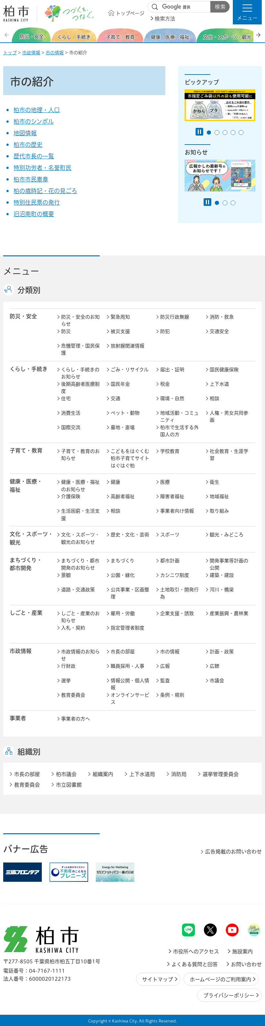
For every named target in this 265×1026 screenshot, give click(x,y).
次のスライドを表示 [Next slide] (258, 34)
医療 (165, 482)
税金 (165, 384)
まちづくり (122, 560)
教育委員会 (73, 695)
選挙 (66, 680)
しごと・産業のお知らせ (80, 617)
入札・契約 (73, 627)
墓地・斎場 (123, 427)
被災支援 (120, 331)
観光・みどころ (226, 534)
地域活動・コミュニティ (179, 417)
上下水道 (219, 384)
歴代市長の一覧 (34, 156)
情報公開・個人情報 (130, 684)
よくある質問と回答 (194, 964)
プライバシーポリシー (228, 995)
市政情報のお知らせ (80, 655)
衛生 (214, 482)
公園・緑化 (123, 575)
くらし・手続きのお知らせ (80, 373)
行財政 (68, 666)
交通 (115, 398)
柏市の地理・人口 (37, 110)
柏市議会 (66, 774)
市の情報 (55, 52)
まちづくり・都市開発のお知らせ (80, 564)
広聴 (214, 666)
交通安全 (219, 331)
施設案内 (242, 951)
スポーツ (169, 534)
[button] (247, 12)
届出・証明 (172, 369)
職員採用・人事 (127, 666)
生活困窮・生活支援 (80, 515)
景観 (66, 575)
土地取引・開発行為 (179, 593)
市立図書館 (69, 784)
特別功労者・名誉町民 (42, 168)
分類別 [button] (29, 290)
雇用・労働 (123, 613)
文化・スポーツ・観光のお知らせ (80, 538)
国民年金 (120, 384)
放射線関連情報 (127, 345)
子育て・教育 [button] (26, 450)
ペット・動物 (125, 413)
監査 (165, 680)
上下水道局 (142, 774)
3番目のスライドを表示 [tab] (225, 132)
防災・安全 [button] (23, 316)
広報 (165, 666)
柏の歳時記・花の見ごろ (45, 191)
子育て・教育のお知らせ (80, 455)
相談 (214, 398)
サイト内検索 (155, 7)
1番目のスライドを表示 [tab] (208, 132)
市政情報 (31, 52)
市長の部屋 (123, 651)
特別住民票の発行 (37, 202)
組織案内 (103, 774)
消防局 (179, 774)
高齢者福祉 (123, 496)
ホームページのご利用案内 (220, 979)
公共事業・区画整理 (130, 593)
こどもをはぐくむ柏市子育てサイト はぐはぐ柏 (131, 458)
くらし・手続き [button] (29, 369)
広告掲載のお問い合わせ (233, 851)
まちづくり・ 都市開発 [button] (26, 564)
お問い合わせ (246, 964)
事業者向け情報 (177, 511)
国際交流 (70, 427)
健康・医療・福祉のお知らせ (80, 486)
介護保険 (70, 496)
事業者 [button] (18, 718)
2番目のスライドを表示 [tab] (217, 132)
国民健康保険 (224, 369)
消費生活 (70, 413)
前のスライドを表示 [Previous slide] (7, 34)
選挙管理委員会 (221, 774)
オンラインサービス (130, 699)
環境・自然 (172, 398)
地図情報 (25, 133)
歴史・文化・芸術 (130, 534)
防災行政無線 (174, 316)
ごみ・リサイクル (130, 369)
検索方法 (165, 18)
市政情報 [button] (21, 651)
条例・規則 (172, 695)
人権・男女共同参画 (229, 417)
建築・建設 (222, 575)
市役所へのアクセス (196, 951)
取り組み (219, 511)
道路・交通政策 (78, 589)
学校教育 (169, 451)
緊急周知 (120, 316)
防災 (66, 331)
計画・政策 (222, 651)
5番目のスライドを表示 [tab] (241, 132)
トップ (10, 52)
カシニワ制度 (174, 575)
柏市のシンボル (34, 121)
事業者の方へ (75, 718)
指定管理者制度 (127, 627)
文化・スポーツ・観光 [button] (31, 538)
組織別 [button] (29, 752)
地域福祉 (219, 496)
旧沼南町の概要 (34, 214)
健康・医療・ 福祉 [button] (26, 485)
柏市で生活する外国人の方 (179, 431)
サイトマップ (157, 979)
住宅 (66, 398)
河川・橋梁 (222, 589)
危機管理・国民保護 (80, 349)
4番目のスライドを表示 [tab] (233, 132)
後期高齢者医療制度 (80, 388)
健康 (115, 482)
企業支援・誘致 (177, 613)
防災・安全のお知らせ (80, 320)
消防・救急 (222, 316)
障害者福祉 (172, 496)
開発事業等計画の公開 (229, 564)
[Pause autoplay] (199, 132)
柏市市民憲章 (31, 179)
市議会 (217, 680)
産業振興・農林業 (229, 613)
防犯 (165, 331)
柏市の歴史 (28, 144)
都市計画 (169, 560)
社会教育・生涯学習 (229, 455)
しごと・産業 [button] (26, 612)
